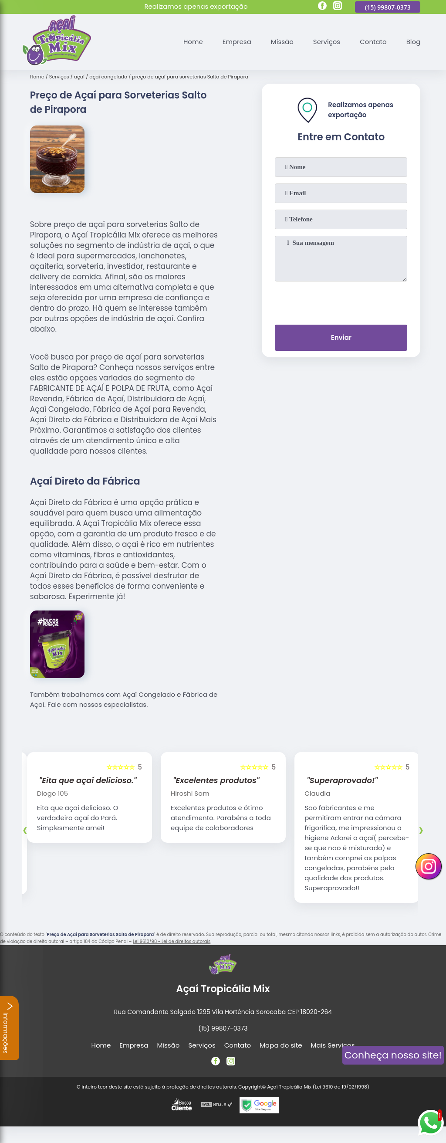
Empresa (237, 41)
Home (193, 41)
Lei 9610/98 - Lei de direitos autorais (171, 941)
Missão (282, 41)
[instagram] (337, 7)
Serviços (326, 41)
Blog (413, 41)
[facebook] (322, 7)
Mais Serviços (333, 1045)
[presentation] (341, 301)
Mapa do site (281, 1045)
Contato (373, 41)
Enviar (341, 337)
